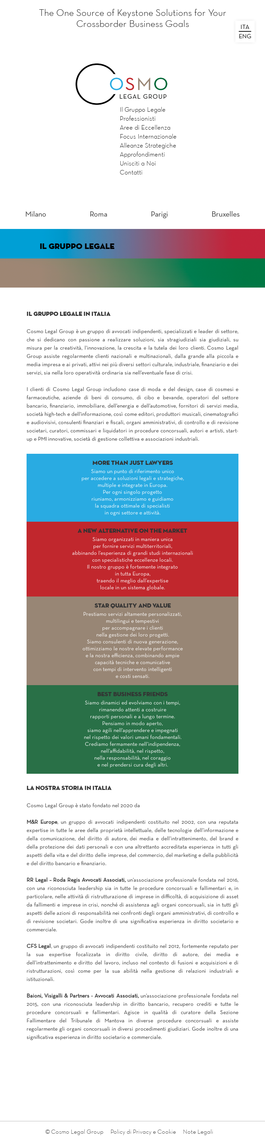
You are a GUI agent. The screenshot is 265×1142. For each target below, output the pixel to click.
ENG (245, 37)
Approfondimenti (142, 154)
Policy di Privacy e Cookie (143, 1131)
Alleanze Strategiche (148, 145)
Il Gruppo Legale (143, 109)
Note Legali (198, 1131)
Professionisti (138, 118)
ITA (245, 27)
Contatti (131, 172)
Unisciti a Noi (138, 163)
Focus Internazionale (148, 136)
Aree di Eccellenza (145, 127)
